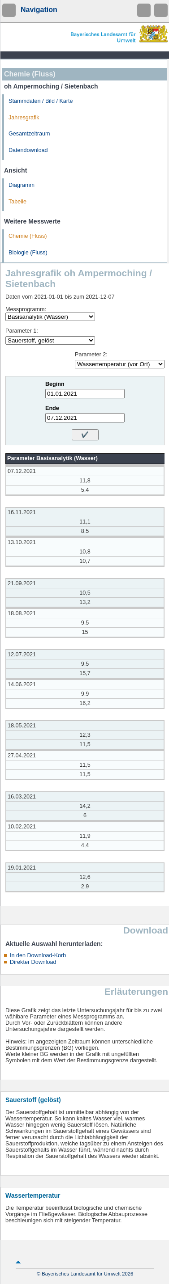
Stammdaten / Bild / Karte (41, 101)
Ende (52, 408)
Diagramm (22, 185)
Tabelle (17, 202)
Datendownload (28, 150)
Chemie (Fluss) (28, 236)
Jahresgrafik (24, 117)
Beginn (55, 384)
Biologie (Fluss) (28, 252)
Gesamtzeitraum (29, 134)
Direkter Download (33, 962)
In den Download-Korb (38, 955)
